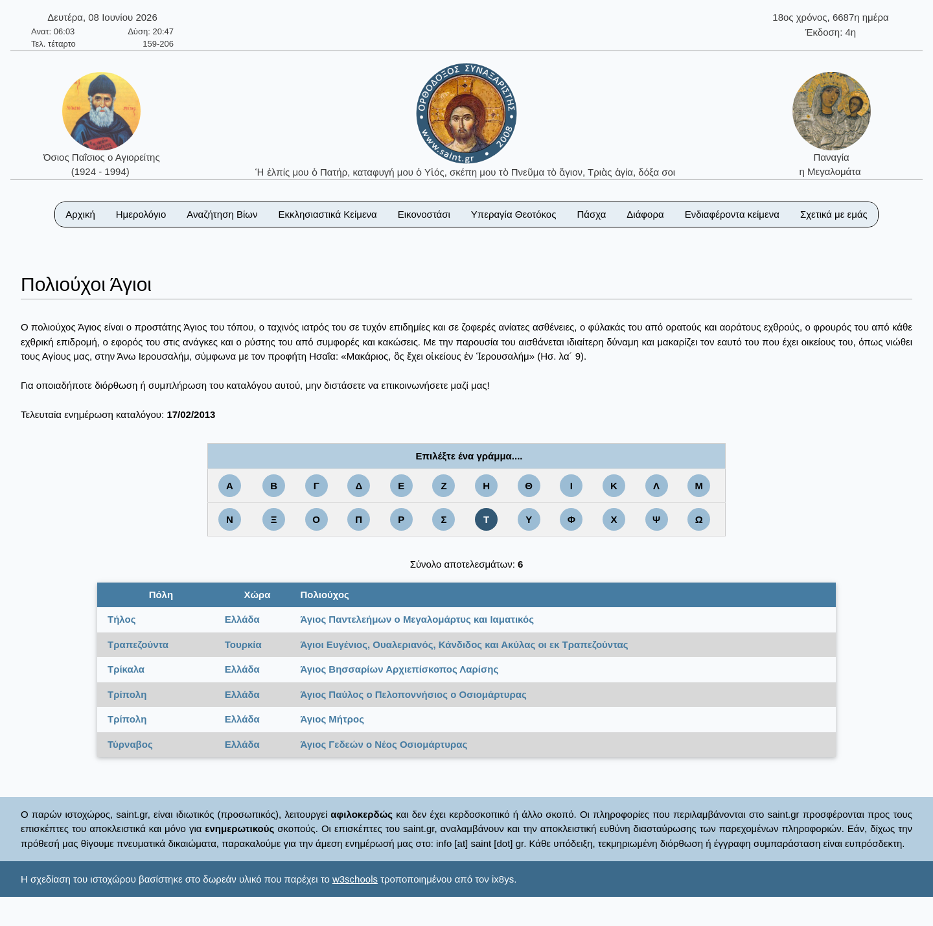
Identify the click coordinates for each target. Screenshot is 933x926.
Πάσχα (591, 214)
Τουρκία (243, 644)
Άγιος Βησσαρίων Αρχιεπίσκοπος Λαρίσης (399, 669)
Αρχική (80, 214)
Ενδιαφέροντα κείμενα (732, 214)
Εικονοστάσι (424, 214)
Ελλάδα (242, 619)
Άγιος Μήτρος (332, 718)
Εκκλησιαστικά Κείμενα (327, 214)
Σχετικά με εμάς (834, 214)
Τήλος (121, 619)
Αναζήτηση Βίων (222, 214)
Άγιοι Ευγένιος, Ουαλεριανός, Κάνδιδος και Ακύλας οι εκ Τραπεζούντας (464, 644)
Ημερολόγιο (141, 214)
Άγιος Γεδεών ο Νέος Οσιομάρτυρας (383, 744)
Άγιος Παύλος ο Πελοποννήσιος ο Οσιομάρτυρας (413, 694)
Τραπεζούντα (138, 644)
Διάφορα (645, 214)
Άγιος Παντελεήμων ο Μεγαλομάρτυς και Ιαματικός (417, 619)
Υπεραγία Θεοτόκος (514, 214)
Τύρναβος (130, 744)
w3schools (355, 879)
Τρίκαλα (126, 669)
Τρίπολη (127, 694)
